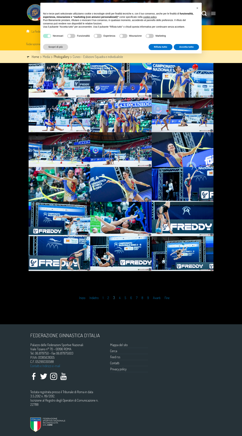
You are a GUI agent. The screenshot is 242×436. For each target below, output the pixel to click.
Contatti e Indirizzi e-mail (45, 366)
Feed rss (115, 357)
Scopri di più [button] (55, 47)
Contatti (114, 363)
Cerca (113, 351)
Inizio (82, 298)
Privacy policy (118, 369)
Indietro (94, 298)
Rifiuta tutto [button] (160, 47)
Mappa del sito (119, 345)
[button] (197, 8)
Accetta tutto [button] (186, 47)
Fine (167, 298)
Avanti (156, 298)
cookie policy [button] (149, 17)
